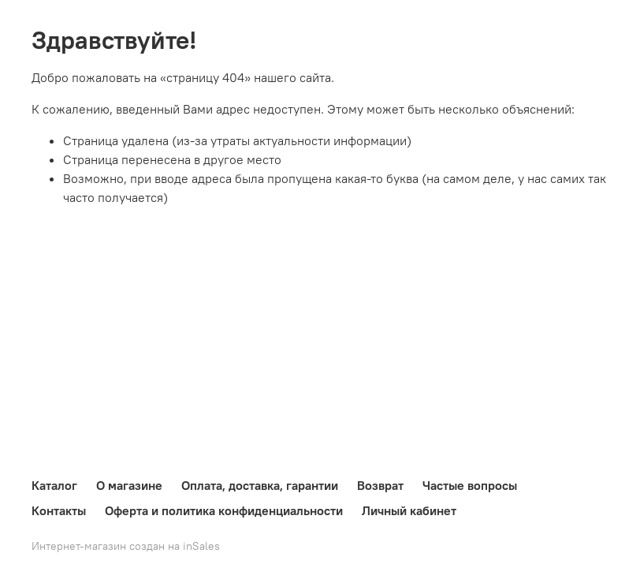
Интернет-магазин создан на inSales (126, 546)
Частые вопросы (469, 485)
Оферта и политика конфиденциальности (224, 510)
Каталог (54, 485)
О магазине (129, 485)
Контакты (59, 510)
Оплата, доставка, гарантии (259, 485)
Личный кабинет (409, 510)
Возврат (380, 485)
